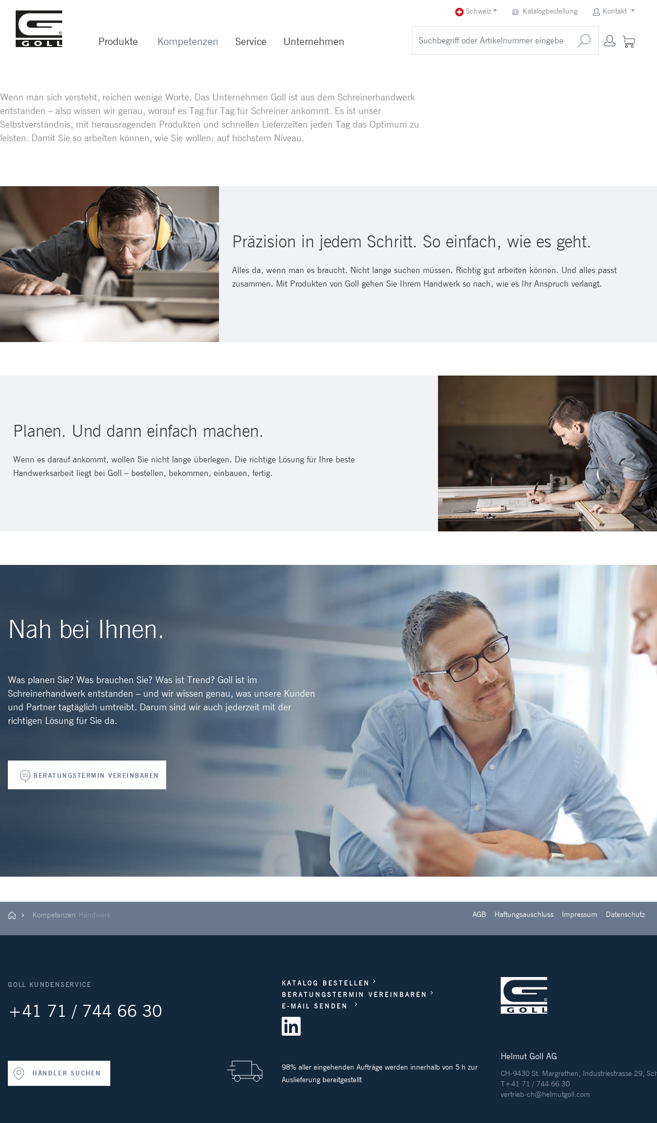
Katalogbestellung (546, 11)
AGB (479, 914)
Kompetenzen (187, 41)
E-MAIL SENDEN (317, 1006)
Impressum (579, 914)
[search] (491, 40)
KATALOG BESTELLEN (326, 983)
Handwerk (94, 915)
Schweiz (473, 11)
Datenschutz (625, 914)
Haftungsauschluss (524, 914)
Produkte (118, 41)
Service (251, 41)
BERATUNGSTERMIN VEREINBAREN (96, 775)
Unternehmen (313, 41)
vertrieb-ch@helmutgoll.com (545, 1094)
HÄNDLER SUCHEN (57, 1074)
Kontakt (610, 11)
